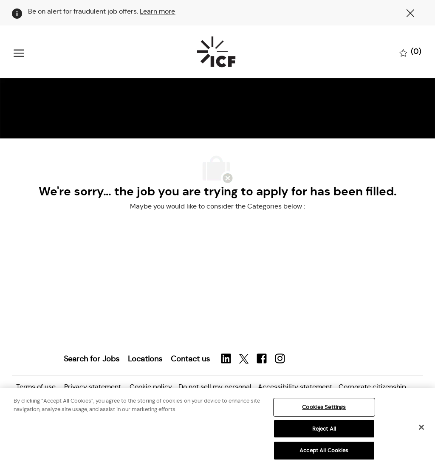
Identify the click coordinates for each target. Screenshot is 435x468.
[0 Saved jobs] (410, 52)
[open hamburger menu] (19, 52)
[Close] (421, 427)
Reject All (324, 428)
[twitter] (244, 359)
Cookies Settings (324, 407)
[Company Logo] (216, 52)
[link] (91, 359)
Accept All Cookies (323, 450)
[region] (217, 428)
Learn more (157, 11)
